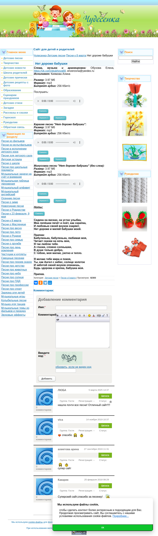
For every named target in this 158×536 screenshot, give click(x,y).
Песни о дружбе (11, 243)
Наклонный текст (62, 315)
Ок (102, 527)
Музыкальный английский (10, 193)
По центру (80, 315)
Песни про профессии (15, 285)
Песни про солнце (12, 277)
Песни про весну (11, 228)
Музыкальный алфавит (15, 187)
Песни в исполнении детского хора (14, 150)
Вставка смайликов (89, 315)
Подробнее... (121, 516)
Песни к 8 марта (11, 220)
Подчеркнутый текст (66, 315)
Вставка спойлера (58, 320)
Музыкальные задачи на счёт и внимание (16, 175)
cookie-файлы (35, 522)
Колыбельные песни (13, 300)
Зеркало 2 (60, 118)
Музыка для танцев (13, 304)
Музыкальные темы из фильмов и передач (15, 309)
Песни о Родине (11, 235)
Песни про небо (11, 273)
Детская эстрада (11, 159)
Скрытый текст (99, 315)
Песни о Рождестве (13, 209)
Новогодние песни (12, 206)
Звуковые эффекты (13, 314)
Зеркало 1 (43, 118)
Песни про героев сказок (16, 261)
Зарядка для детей (13, 292)
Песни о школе (10, 163)
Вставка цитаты (103, 315)
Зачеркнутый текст (70, 315)
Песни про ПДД (10, 281)
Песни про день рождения (11, 249)
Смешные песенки (12, 258)
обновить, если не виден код (73, 367)
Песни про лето (10, 232)
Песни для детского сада (16, 155)
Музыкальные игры (13, 296)
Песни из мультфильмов (16, 144)
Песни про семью (12, 239)
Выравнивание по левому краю (76, 315)
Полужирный (58, 315)
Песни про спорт (11, 288)
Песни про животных (14, 269)
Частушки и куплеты (13, 254)
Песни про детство (12, 265)
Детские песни (51, 278)
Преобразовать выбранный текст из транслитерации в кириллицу (107, 315)
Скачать (43, 111)
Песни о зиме (9, 202)
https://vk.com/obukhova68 (50, 70)
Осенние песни (10, 198)
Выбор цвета (94, 315)
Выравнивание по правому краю (84, 315)
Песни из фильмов (13, 141)
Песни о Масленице (13, 224)
